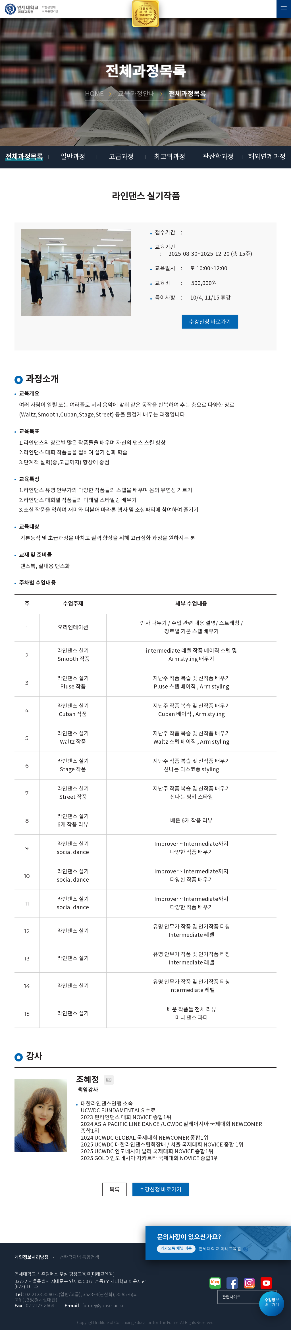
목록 (114, 1190)
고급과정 (121, 157)
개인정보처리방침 (31, 1257)
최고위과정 (169, 157)
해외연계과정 (267, 157)
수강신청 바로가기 (210, 322)
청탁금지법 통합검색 (79, 1257)
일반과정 (72, 157)
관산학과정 (218, 157)
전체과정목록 (24, 157)
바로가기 (272, 1302)
